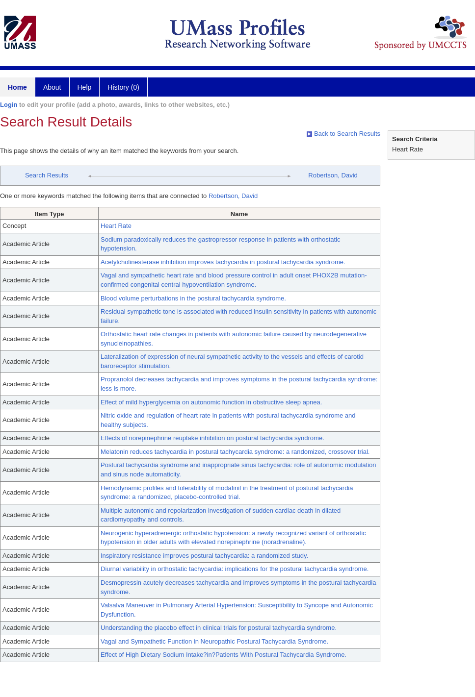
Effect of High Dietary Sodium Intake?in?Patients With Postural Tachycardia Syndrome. (223, 654)
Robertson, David (332, 175)
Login (8, 104)
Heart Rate (116, 225)
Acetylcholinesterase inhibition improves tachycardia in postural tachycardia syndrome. (223, 262)
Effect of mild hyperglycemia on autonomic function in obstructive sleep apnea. (211, 402)
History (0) (123, 87)
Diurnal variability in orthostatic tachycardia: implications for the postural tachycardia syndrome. (235, 569)
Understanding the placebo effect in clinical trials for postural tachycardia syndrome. (219, 627)
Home (17, 87)
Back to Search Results (343, 133)
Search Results (46, 175)
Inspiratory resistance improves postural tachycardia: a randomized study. (204, 555)
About (52, 87)
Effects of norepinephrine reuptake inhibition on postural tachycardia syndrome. (212, 438)
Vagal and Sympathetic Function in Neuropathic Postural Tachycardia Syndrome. (214, 641)
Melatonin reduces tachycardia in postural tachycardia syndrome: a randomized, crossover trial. (235, 451)
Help (85, 87)
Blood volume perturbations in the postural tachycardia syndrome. (193, 298)
